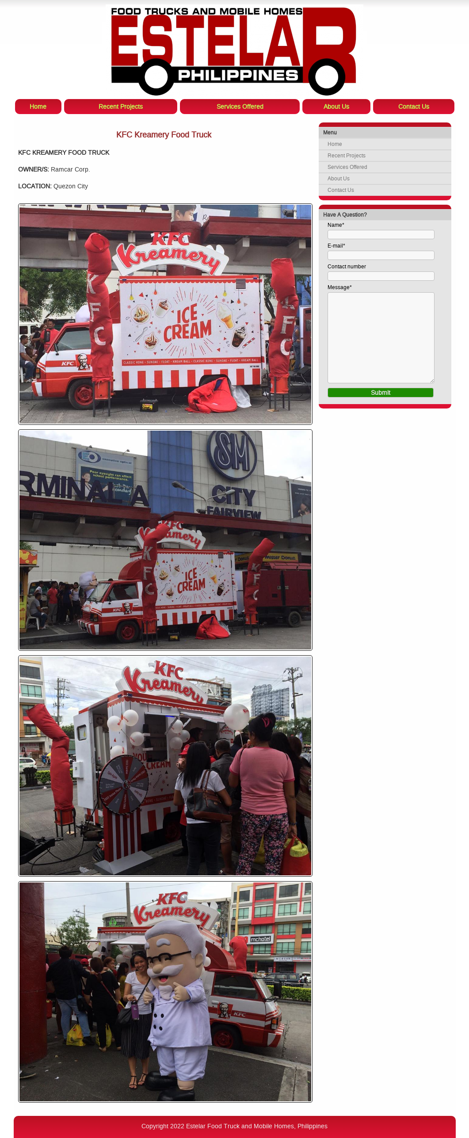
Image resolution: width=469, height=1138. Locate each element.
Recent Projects (347, 156)
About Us (339, 179)
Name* (336, 225)
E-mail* (336, 246)
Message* (340, 287)
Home (335, 144)
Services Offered (347, 167)
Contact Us (341, 190)
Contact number (347, 266)
